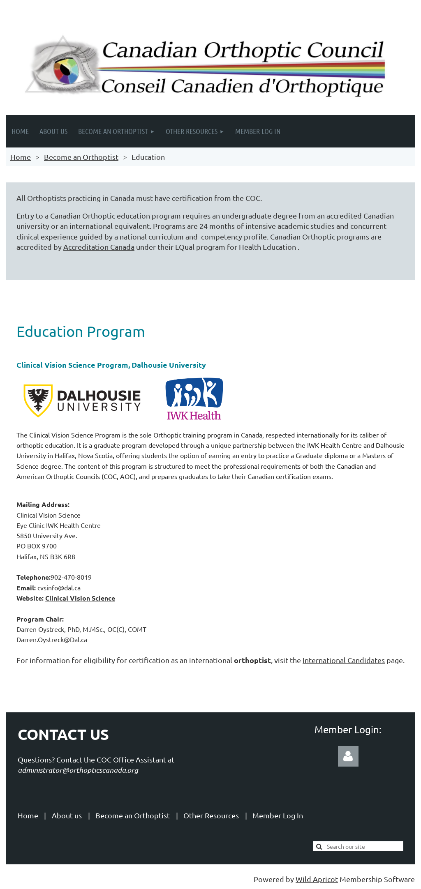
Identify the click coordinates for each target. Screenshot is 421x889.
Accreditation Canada (98, 246)
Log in (348, 756)
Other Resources (211, 815)
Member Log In (277, 815)
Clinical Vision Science (80, 598)
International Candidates (344, 660)
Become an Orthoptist (81, 156)
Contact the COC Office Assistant (111, 759)
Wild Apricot (317, 879)
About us (67, 815)
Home (20, 156)
